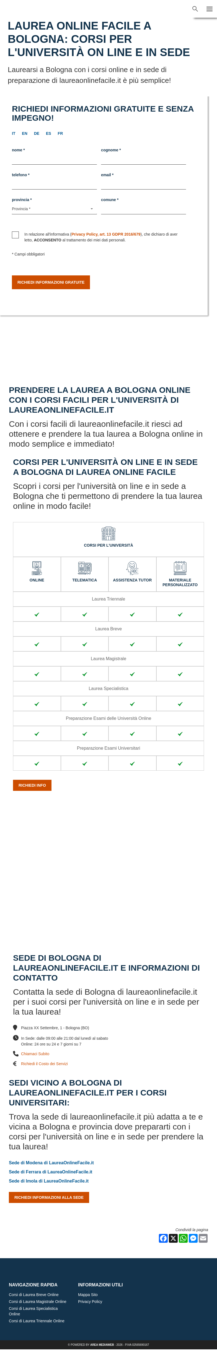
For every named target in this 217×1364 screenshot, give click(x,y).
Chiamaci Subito (35, 1068)
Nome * (18, 150)
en (24, 133)
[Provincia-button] (54, 209)
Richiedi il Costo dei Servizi (44, 1078)
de (36, 133)
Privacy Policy (90, 1316)
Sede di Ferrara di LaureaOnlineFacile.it (50, 1186)
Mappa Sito (88, 1309)
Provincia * (22, 200)
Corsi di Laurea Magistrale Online (37, 1316)
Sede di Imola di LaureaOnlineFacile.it (49, 1195)
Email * (107, 175)
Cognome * (111, 150)
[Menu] (209, 8)
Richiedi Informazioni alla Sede (49, 1212)
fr (60, 133)
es (48, 133)
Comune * (109, 200)
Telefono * (21, 175)
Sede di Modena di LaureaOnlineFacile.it (51, 1177)
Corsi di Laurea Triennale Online (36, 1335)
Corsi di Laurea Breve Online (34, 1309)
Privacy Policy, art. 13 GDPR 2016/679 (106, 234)
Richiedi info (32, 800)
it (13, 133)
